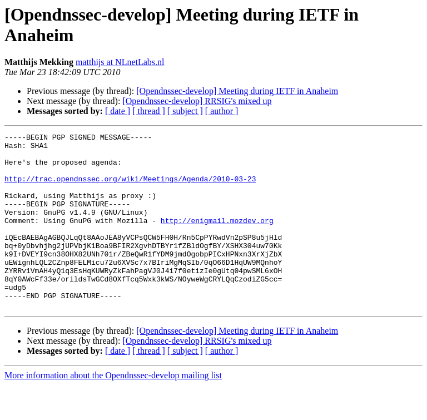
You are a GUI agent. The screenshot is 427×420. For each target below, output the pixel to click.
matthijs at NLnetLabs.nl (120, 62)
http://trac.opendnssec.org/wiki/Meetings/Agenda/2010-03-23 (130, 189)
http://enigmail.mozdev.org (217, 239)
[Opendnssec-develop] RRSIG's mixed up (196, 101)
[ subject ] (185, 111)
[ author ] (222, 111)
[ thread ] (148, 111)
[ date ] (117, 111)
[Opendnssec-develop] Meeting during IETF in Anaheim (237, 91)
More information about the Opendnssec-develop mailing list (113, 410)
